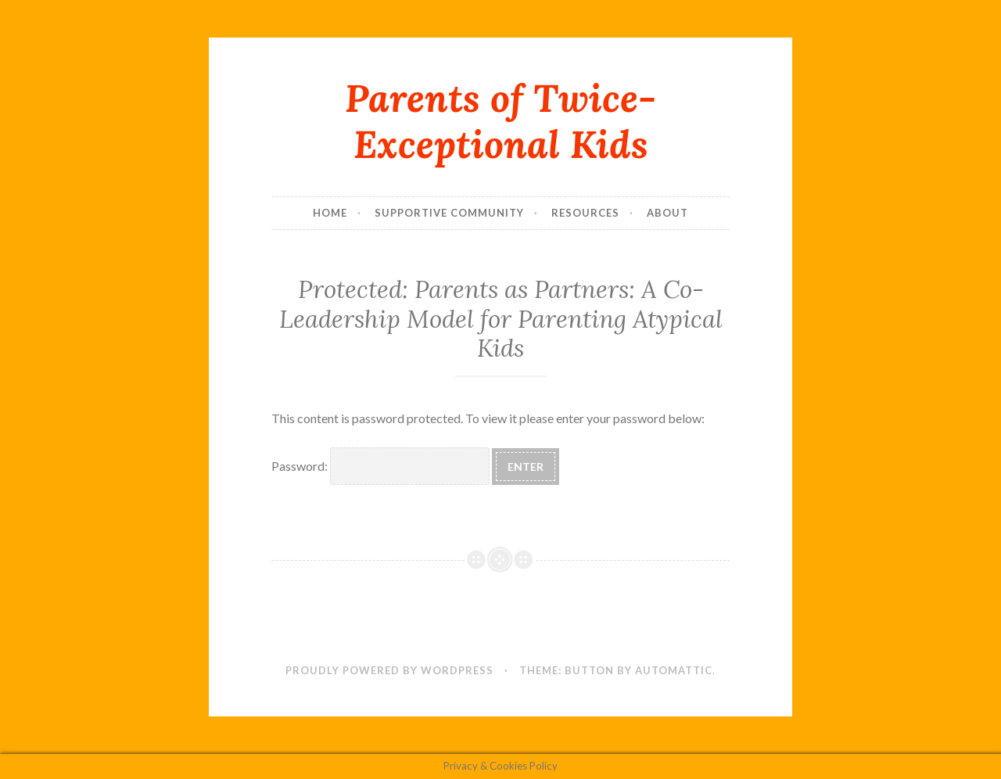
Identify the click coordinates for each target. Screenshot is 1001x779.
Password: (380, 465)
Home (330, 212)
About (667, 212)
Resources (585, 212)
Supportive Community (449, 212)
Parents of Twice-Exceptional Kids (500, 121)
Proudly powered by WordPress (389, 670)
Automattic (673, 670)
